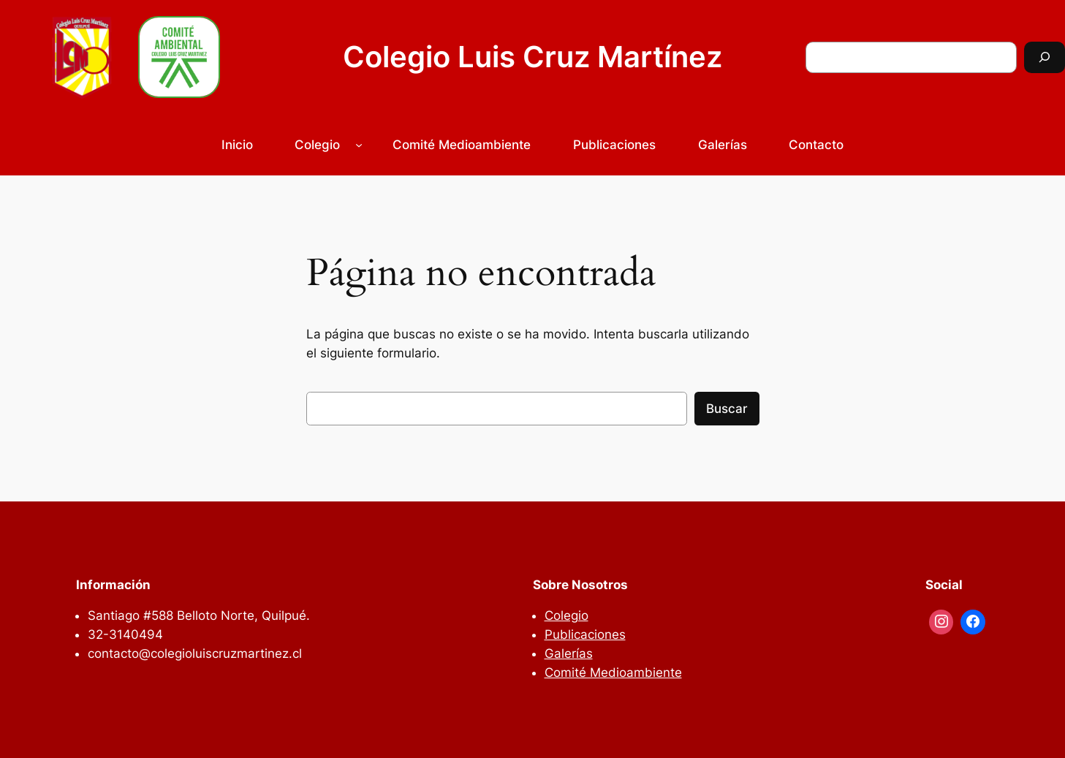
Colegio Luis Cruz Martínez (532, 57)
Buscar (727, 408)
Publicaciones (585, 634)
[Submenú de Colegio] (359, 144)
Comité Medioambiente (613, 672)
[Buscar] (1044, 57)
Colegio (317, 144)
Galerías (569, 653)
